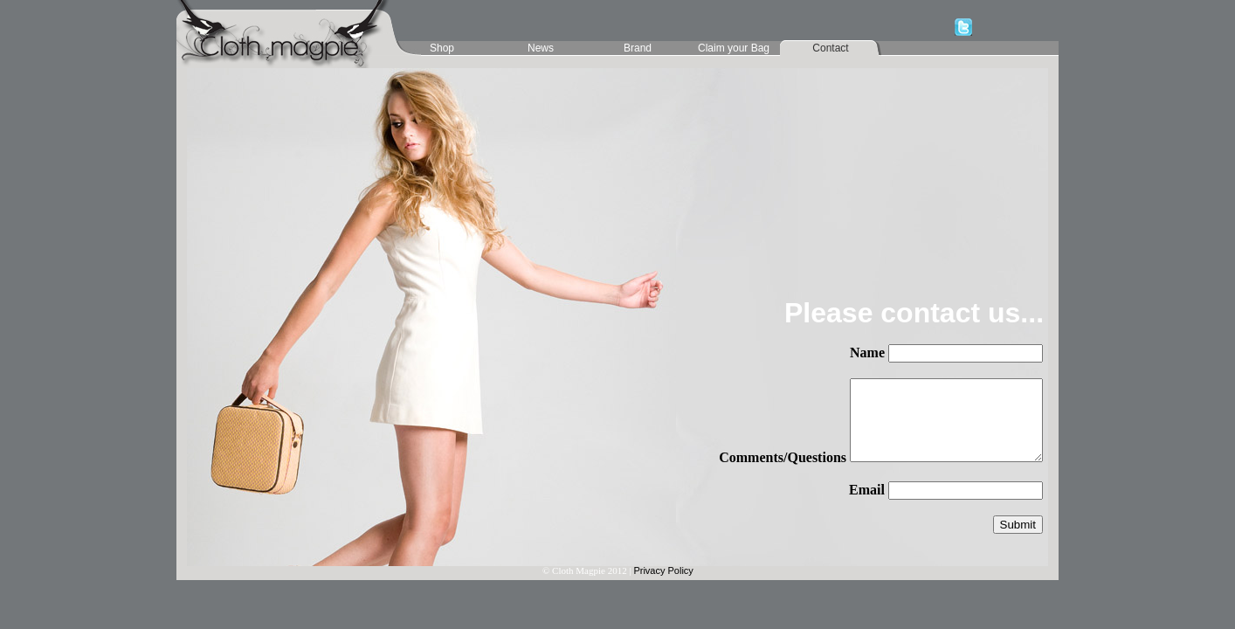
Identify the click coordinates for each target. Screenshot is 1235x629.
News (541, 48)
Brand (638, 48)
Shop (442, 48)
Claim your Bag (733, 48)
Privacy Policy (663, 570)
